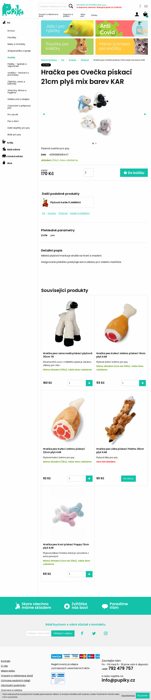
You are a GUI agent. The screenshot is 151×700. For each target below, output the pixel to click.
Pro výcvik (13, 114)
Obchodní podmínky (13, 685)
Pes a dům (13, 121)
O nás (4, 666)
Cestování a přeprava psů (19, 106)
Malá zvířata (11, 148)
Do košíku (134, 172)
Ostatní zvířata (12, 155)
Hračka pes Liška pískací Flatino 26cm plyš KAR (120, 450)
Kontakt (5, 661)
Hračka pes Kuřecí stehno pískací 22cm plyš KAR (64, 450)
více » (104, 4)
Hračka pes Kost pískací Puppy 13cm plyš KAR (66, 546)
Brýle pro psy (14, 134)
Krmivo (11, 30)
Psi (6, 21)
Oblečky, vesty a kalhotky (16, 82)
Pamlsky (12, 37)
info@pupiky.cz (118, 680)
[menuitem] (21, 30)
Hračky (11, 57)
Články (94, 15)
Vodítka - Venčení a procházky (18, 73)
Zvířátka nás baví (76, 605)
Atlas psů (83, 15)
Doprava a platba (68, 15)
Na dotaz (128, 478)
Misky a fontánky (16, 44)
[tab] (18, 79)
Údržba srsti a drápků (18, 99)
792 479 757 (117, 668)
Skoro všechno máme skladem (32, 605)
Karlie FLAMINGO (80, 213)
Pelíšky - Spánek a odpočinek (17, 64)
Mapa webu (8, 671)
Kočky (7, 141)
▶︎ (146, 114)
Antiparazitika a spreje (19, 50)
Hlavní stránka (49, 60)
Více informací (128, 695)
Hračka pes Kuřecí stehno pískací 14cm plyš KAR (120, 355)
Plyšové (85, 60)
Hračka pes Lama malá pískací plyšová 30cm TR (67, 355)
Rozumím (143, 695)
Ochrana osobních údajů (15, 680)
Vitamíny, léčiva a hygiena (17, 91)
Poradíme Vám (115, 605)
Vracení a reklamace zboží (48, 15)
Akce (7, 162)
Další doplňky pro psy (19, 127)
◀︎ (44, 114)
